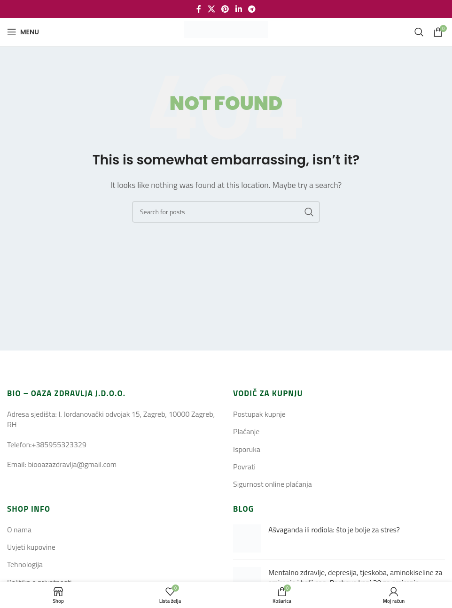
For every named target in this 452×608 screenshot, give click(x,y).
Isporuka (246, 449)
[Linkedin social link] (238, 9)
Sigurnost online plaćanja (272, 484)
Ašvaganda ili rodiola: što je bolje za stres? (334, 529)
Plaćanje (246, 431)
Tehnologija (25, 564)
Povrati (244, 466)
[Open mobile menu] (23, 32)
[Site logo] (226, 31)
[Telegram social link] (251, 9)
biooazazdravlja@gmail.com (72, 464)
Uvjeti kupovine (31, 547)
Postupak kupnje (259, 414)
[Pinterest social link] (225, 9)
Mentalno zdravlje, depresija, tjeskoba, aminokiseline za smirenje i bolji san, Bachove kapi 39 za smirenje (355, 577)
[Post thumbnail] (247, 538)
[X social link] (211, 9)
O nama (19, 529)
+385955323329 (58, 444)
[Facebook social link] (198, 9)
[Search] (419, 32)
